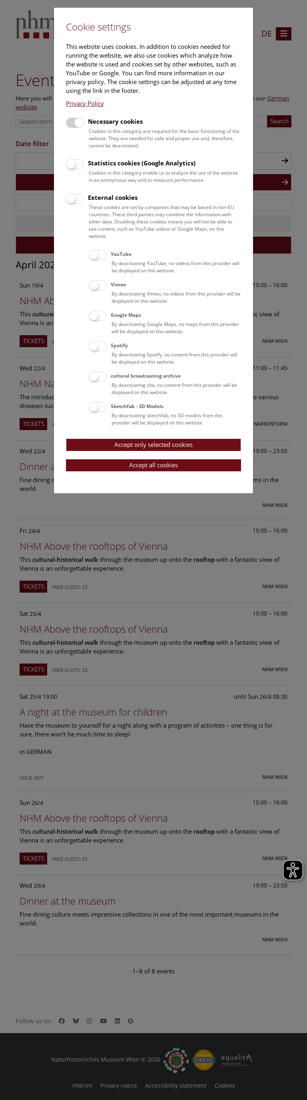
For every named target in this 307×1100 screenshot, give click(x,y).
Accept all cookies (153, 465)
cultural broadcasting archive (146, 375)
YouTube (121, 254)
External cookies (113, 197)
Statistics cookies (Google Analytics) (141, 163)
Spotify (119, 345)
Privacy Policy (85, 103)
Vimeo (118, 284)
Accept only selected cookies (153, 444)
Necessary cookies (115, 121)
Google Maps (126, 315)
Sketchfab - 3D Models (137, 406)
